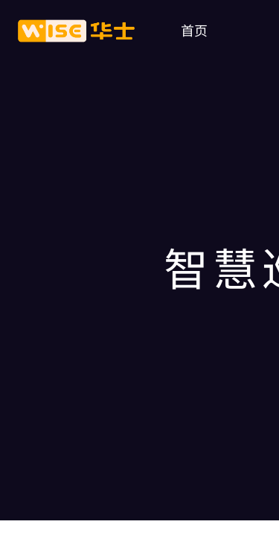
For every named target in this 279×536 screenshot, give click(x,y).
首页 (194, 29)
